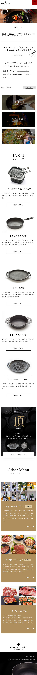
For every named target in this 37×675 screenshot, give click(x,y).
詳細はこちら (18, 205)
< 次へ (3, 87)
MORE (28, 526)
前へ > (9, 87)
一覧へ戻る (29, 88)
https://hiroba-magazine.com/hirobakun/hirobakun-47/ (17, 74)
